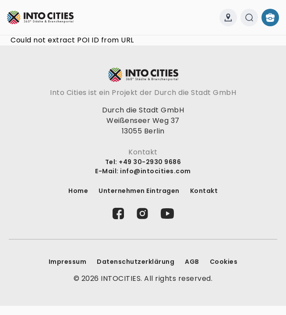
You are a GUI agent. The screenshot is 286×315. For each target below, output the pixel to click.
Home (78, 190)
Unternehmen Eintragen (139, 190)
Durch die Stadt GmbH (195, 93)
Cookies (224, 261)
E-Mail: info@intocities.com (143, 171)
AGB (192, 261)
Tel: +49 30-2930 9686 (143, 162)
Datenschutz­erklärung (135, 261)
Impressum (68, 261)
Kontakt (204, 190)
